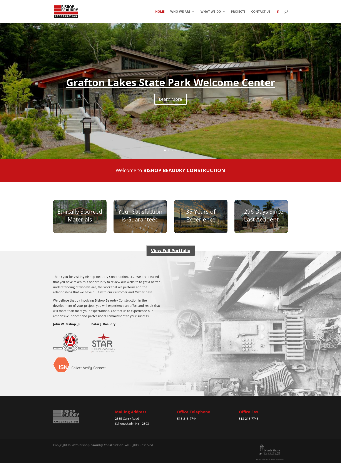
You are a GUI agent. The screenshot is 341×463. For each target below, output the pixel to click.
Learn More (170, 99)
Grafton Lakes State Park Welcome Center (170, 82)
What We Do (211, 11)
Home (160, 11)
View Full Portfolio (170, 250)
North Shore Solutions (275, 459)
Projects (238, 11)
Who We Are (180, 11)
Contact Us (261, 11)
